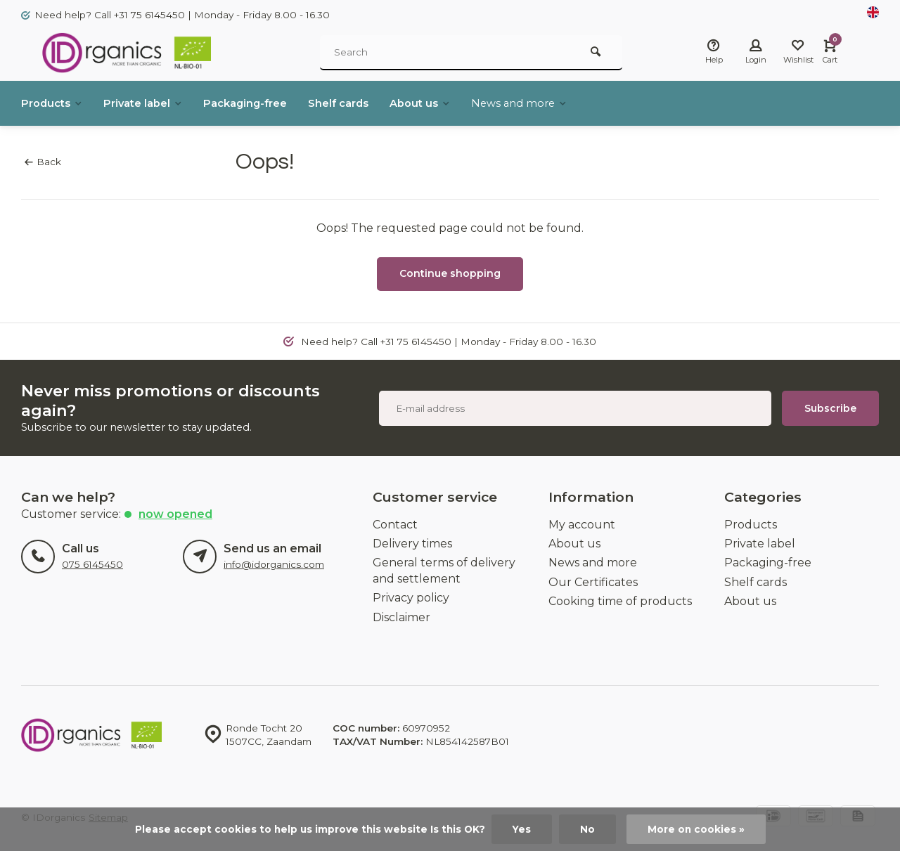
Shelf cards (361, 103)
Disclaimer (401, 617)
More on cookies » (696, 829)
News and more (552, 103)
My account (581, 524)
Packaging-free (261, 103)
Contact (395, 524)
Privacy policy (411, 597)
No (587, 829)
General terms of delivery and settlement (444, 570)
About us (447, 103)
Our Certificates (593, 582)
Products (54, 103)
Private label (152, 103)
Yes (522, 829)
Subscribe (830, 408)
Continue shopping (450, 273)
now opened (175, 514)
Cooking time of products (620, 601)
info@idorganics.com (274, 564)
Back (43, 161)
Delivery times (412, 543)
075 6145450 (92, 564)
